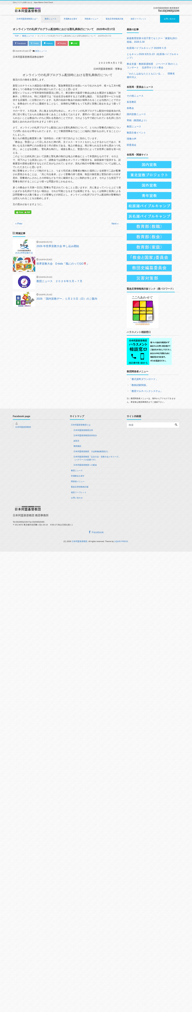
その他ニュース (135, 96)
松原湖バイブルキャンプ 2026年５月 (146, 48)
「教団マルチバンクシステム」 (146, 391)
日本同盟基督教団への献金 (85, 465)
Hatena (48, 43)
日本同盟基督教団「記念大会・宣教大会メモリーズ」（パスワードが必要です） (97, 458)
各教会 (130, 108)
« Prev (18, 223)
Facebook (20, 43)
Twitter (35, 43)
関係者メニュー (91, 19)
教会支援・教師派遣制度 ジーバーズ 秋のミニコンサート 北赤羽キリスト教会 (152, 66)
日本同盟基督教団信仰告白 (85, 435)
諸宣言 (76, 441)
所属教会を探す (70, 19)
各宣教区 (131, 102)
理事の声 (131, 139)
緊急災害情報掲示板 (114, 19)
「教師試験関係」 (138, 385)
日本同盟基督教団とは (26, 19)
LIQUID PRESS (121, 541)
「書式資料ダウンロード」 (143, 379)
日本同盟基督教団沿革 (83, 430)
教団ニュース (50, 19)
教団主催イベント (136, 132)
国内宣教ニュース (136, 114)
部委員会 (131, 145)
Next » (115, 223)
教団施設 (77, 446)
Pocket (61, 43)
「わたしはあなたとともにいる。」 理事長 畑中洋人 (152, 75)
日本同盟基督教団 (23, 427)
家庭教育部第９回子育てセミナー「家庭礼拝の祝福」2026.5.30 (152, 40)
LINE (74, 43)
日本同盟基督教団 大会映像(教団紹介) (91, 451)
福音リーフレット (138, 19)
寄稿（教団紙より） (137, 120)
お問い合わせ (170, 19)
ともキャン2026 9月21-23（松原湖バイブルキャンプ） (153, 56)
